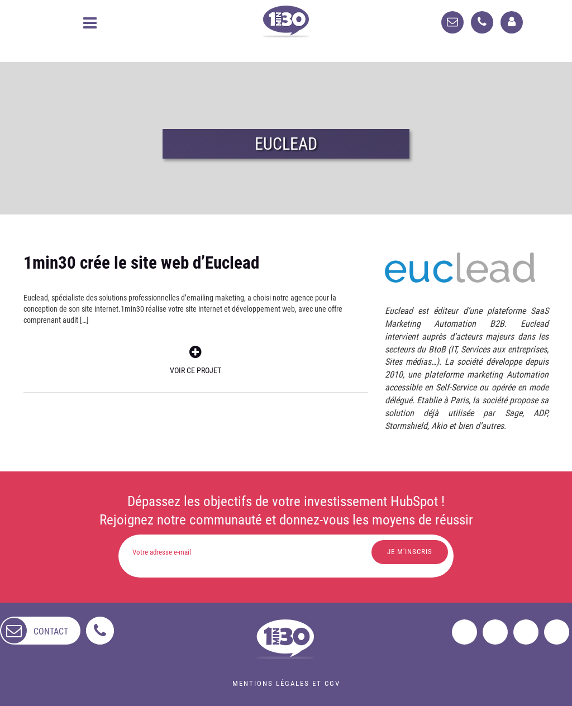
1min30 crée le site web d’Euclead (141, 262)
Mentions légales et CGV (286, 683)
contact (51, 631)
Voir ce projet (195, 360)
